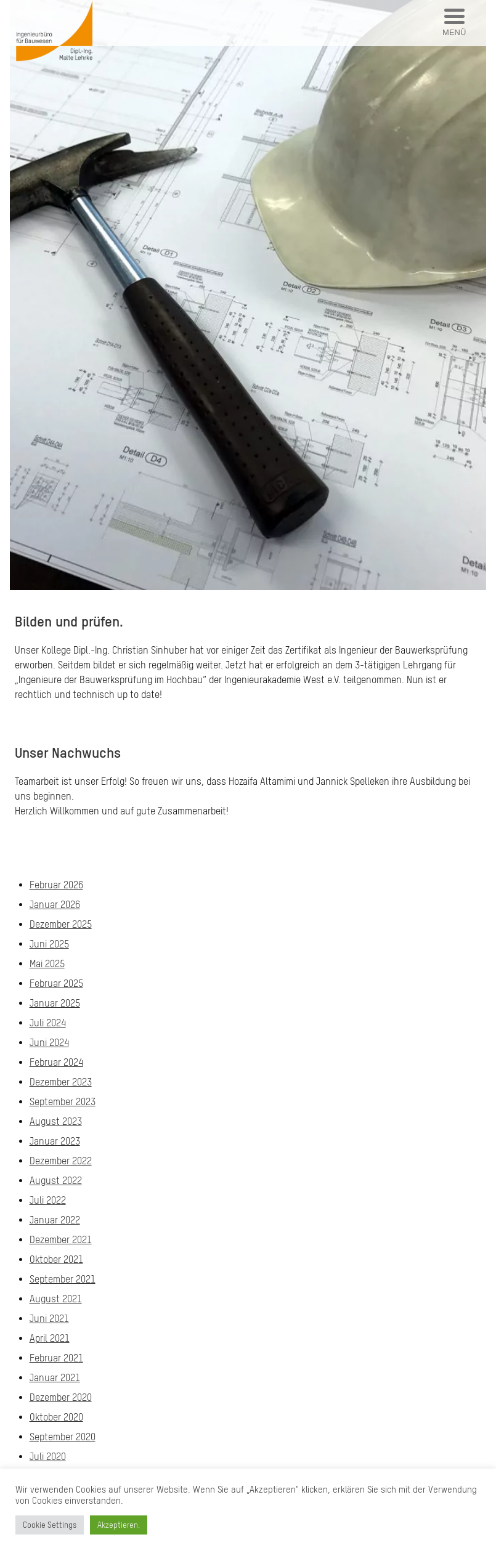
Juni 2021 (49, 1318)
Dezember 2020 (61, 1397)
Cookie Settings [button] (49, 1525)
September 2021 (63, 1278)
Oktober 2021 (56, 1259)
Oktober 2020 (56, 1416)
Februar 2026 (56, 884)
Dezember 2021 (61, 1239)
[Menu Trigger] (454, 23)
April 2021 (50, 1338)
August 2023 (56, 1121)
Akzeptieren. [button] (118, 1525)
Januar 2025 (55, 1002)
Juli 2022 (48, 1200)
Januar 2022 (55, 1219)
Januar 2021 (55, 1377)
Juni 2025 (49, 943)
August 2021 (56, 1298)
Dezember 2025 (61, 924)
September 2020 (63, 1436)
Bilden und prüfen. (69, 621)
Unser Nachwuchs (68, 752)
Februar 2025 (56, 983)
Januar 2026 (55, 904)
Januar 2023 (55, 1140)
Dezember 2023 (61, 1081)
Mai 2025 (47, 963)
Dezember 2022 (61, 1160)
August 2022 (56, 1180)
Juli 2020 (48, 1456)
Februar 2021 (56, 1357)
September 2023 (63, 1101)
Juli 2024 (48, 1022)
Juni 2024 (49, 1042)
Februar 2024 (56, 1062)
